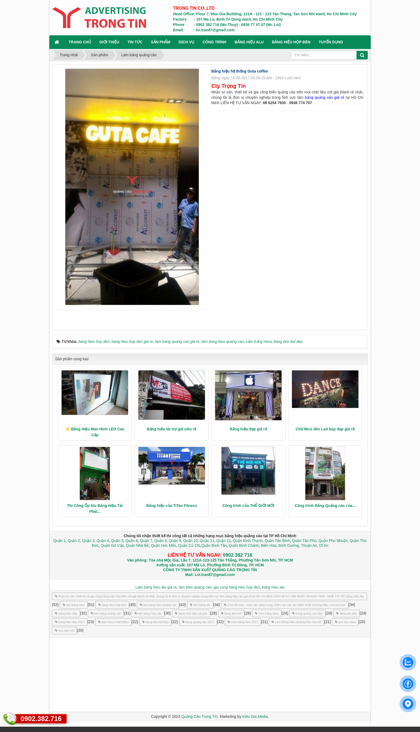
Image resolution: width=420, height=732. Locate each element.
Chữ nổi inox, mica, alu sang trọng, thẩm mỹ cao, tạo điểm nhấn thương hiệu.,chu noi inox (285, 604)
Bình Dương (289, 545)
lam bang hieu (74, 604)
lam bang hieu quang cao (158, 604)
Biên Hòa (268, 545)
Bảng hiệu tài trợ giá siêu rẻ (171, 429)
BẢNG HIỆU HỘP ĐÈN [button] (291, 42)
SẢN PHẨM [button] (160, 42)
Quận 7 (146, 540)
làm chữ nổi (64, 630)
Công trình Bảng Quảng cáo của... (325, 505)
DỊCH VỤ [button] (186, 42)
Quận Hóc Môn (163, 545)
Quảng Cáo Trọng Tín (199, 716)
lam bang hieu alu (147, 613)
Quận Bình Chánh (244, 545)
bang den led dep (155, 622)
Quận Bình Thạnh (247, 540)
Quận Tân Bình (277, 540)
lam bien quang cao (195, 587)
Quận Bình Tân (214, 545)
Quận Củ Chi (189, 545)
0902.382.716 (41, 718)
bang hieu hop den (112, 604)
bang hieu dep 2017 (69, 622)
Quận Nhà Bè (137, 545)
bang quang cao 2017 (198, 622)
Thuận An (309, 545)
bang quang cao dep (307, 613)
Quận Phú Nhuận (333, 540)
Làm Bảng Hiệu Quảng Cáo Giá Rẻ (296, 622)
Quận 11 (207, 540)
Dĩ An (323, 545)
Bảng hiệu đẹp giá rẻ (248, 429)
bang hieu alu (273, 587)
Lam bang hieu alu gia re (156, 587)
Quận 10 (190, 540)
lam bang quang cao (106, 613)
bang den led (231, 613)
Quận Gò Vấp (112, 545)
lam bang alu (200, 604)
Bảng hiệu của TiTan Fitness (171, 505)
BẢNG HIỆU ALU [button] (249, 42)
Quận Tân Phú (304, 540)
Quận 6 (131, 540)
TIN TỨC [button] (135, 42)
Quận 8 (160, 540)
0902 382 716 (237, 555)
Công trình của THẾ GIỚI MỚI (248, 505)
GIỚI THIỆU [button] (109, 42)
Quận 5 (117, 540)
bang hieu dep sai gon (191, 613)
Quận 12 (223, 540)
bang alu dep (346, 613)
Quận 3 (88, 540)
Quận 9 (175, 540)
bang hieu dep (66, 613)
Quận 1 (59, 540)
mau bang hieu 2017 (243, 622)
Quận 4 (103, 540)
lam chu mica (345, 622)
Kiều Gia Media (255, 716)
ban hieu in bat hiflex (113, 622)
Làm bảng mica (267, 613)
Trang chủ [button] (80, 42)
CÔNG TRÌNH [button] (214, 42)
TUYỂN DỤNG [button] (331, 42)
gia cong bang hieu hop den (237, 587)
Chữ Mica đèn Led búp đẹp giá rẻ (325, 429)
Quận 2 (74, 540)
